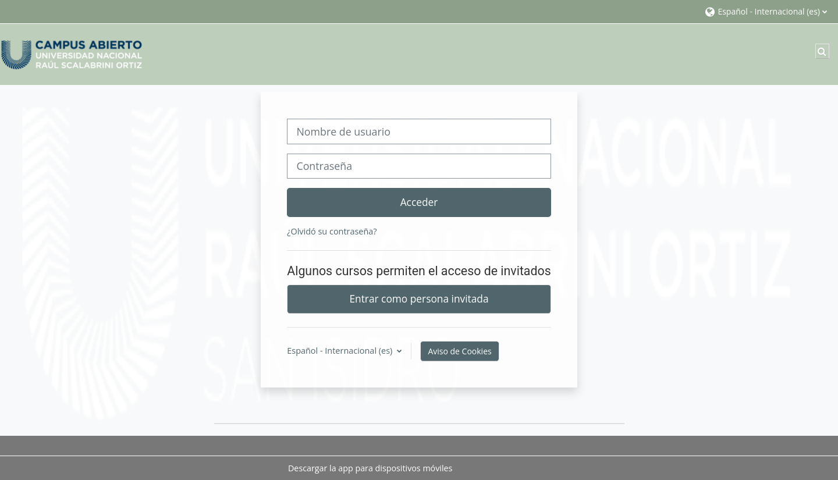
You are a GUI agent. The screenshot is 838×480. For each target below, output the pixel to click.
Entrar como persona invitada (418, 298)
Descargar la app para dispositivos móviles (370, 468)
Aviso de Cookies (459, 351)
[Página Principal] (72, 53)
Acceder (419, 202)
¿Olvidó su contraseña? (332, 231)
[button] (765, 11)
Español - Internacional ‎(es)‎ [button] (341, 350)
